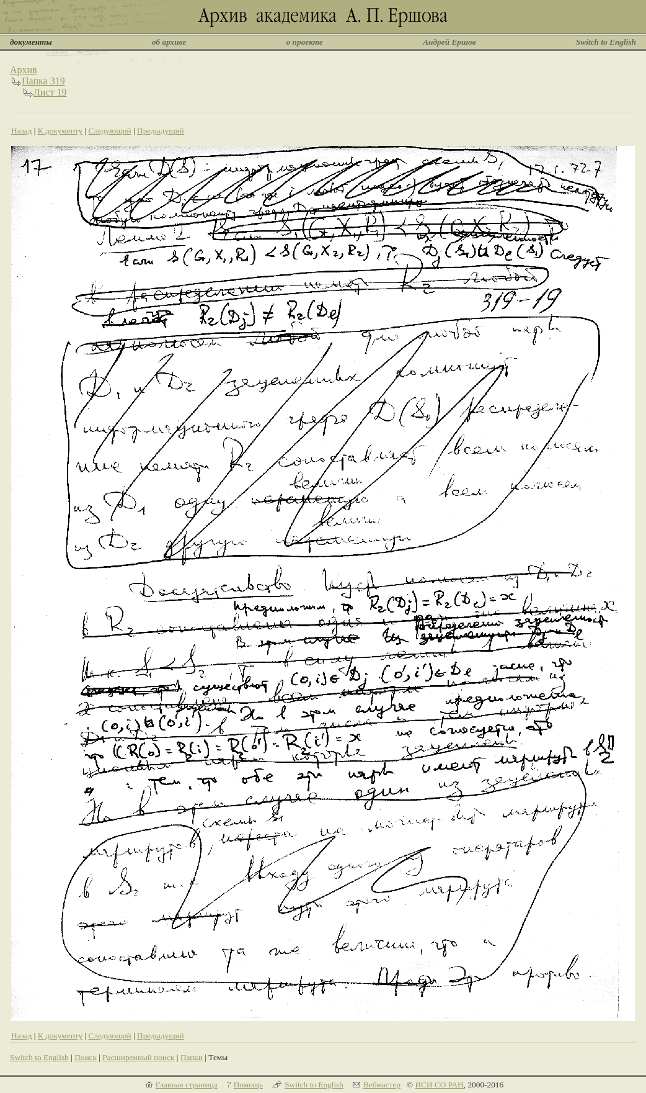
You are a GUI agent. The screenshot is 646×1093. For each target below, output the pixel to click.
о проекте (304, 42)
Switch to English (606, 42)
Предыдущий (160, 130)
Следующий (109, 130)
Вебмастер (381, 1084)
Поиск (85, 1057)
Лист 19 (50, 92)
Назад (21, 130)
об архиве (169, 42)
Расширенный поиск (138, 1057)
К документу (60, 130)
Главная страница (187, 1084)
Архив (23, 70)
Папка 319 (43, 81)
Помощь (248, 1084)
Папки (191, 1057)
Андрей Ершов (449, 42)
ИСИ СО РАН (439, 1084)
